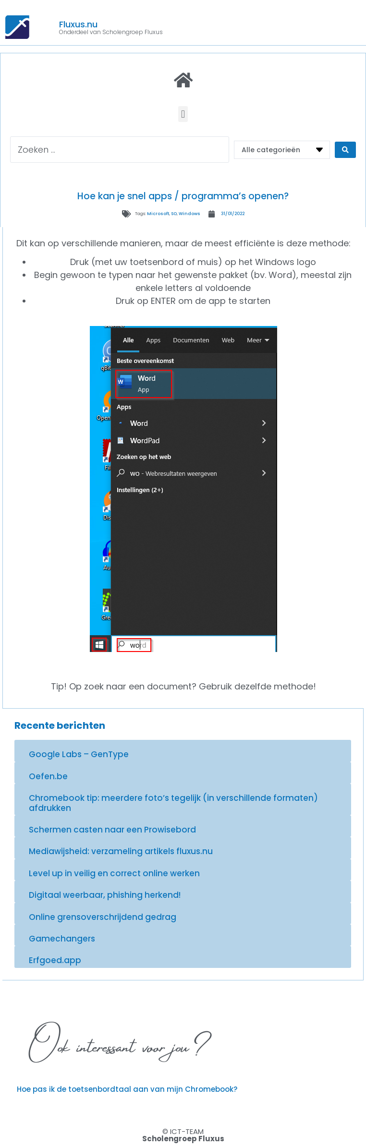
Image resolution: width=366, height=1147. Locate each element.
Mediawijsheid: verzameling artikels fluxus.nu (121, 851)
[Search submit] (345, 150)
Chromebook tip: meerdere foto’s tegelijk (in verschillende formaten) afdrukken (173, 802)
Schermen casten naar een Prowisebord (112, 829)
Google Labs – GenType (79, 754)
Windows (189, 214)
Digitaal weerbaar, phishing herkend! (105, 895)
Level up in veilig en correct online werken (114, 873)
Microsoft (158, 214)
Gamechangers (62, 938)
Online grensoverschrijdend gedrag (102, 917)
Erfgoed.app (55, 960)
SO (174, 214)
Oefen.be (48, 776)
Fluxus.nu (78, 24)
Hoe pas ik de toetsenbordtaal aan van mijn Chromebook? (127, 1089)
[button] (182, 114)
